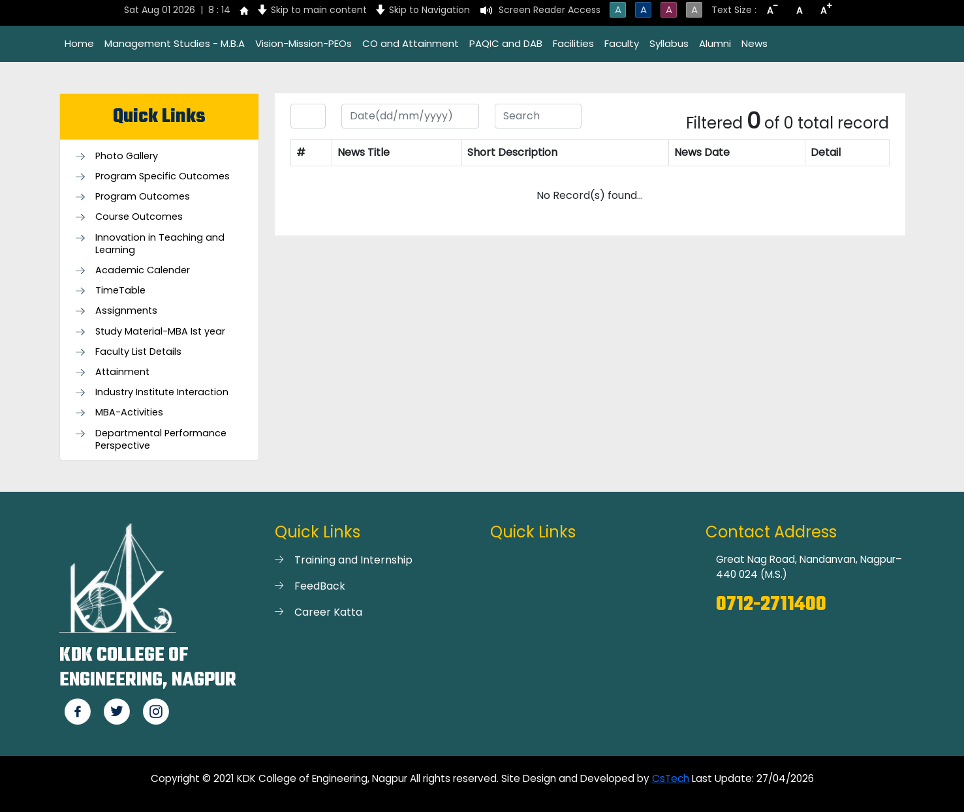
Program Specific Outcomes (162, 176)
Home (79, 43)
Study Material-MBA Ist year (160, 331)
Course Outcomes (139, 217)
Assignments (126, 311)
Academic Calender (142, 270)
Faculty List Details (138, 352)
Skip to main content (319, 9)
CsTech (670, 778)
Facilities (573, 43)
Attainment (122, 372)
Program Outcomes (142, 196)
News (754, 43)
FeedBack (319, 586)
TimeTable (120, 290)
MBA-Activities (129, 412)
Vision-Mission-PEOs (303, 43)
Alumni (715, 43)
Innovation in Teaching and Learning (160, 244)
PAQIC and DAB (505, 43)
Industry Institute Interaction (161, 392)
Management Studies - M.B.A (174, 43)
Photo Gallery (126, 156)
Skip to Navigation (429, 9)
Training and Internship (353, 559)
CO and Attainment (410, 43)
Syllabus (669, 43)
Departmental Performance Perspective (160, 439)
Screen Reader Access (549, 9)
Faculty (621, 43)
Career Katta (328, 612)
